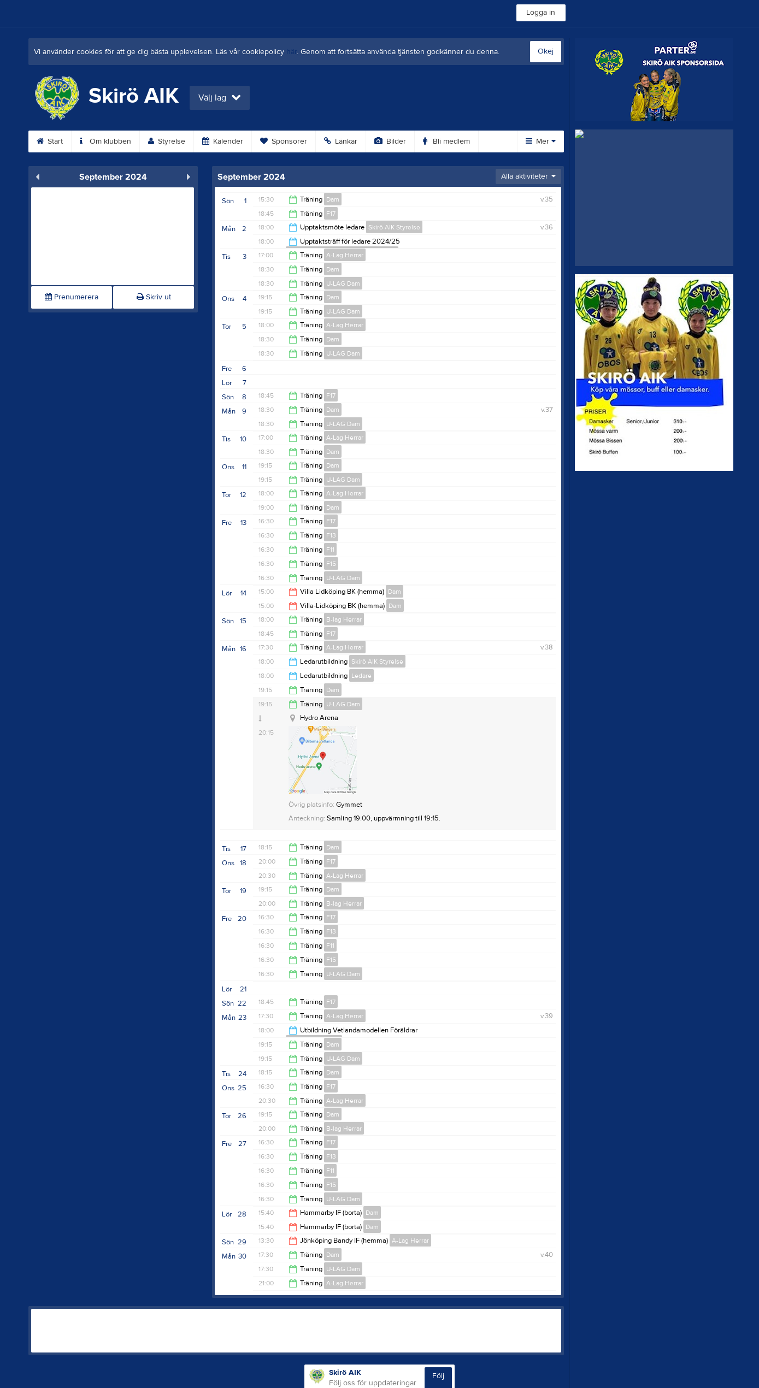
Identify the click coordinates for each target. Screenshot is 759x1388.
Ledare (361, 675)
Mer (541, 141)
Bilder (390, 141)
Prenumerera (71, 297)
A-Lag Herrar (344, 255)
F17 (331, 213)
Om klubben (105, 141)
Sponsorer (283, 141)
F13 (331, 535)
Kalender (222, 141)
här (291, 52)
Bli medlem (446, 141)
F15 (331, 563)
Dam (332, 199)
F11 (330, 549)
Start (50, 141)
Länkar (340, 141)
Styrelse (166, 141)
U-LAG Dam (343, 283)
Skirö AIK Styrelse (394, 227)
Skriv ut (154, 297)
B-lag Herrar (344, 619)
